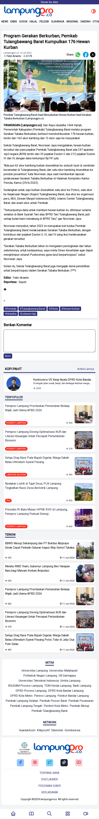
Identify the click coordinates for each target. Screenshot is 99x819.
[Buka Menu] (68, 813)
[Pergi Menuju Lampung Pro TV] (86, 813)
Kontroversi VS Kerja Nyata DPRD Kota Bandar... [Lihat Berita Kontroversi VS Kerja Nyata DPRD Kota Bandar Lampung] (63, 379)
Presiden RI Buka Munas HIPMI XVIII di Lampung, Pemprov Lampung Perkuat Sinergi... (36, 511)
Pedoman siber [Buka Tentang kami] (49, 786)
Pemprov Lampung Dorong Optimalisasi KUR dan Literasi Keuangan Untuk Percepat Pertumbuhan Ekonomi (35, 436)
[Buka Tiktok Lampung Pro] (64, 762)
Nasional (72, 21)
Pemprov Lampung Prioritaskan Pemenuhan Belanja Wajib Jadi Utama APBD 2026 (37, 408)
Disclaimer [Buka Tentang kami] (49, 779)
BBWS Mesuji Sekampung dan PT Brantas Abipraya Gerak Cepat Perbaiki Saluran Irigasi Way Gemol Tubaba (39, 545)
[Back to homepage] (28, 11)
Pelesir (44, 21)
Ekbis (13, 21)
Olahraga (57, 21)
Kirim (8, 356)
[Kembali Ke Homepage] (13, 813)
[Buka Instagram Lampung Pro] (35, 762)
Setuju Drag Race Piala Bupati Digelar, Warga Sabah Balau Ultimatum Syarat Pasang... (37, 460)
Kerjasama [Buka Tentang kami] (49, 792)
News (4, 21)
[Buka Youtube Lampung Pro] (79, 762)
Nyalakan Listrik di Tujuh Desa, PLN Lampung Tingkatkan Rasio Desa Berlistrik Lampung (33, 486)
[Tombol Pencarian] (49, 813)
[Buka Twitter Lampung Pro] (49, 762)
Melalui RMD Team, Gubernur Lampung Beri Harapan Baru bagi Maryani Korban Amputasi (37, 568)
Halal (33, 21)
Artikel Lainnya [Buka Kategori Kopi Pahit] (85, 369)
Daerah (85, 21)
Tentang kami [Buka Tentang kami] (49, 773)
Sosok (23, 21)
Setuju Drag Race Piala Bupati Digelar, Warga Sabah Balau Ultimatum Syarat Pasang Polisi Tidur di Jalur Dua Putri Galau (39, 640)
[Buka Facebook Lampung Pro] (20, 762)
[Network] (27, 730)
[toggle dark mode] (93, 11)
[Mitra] (35, 671)
